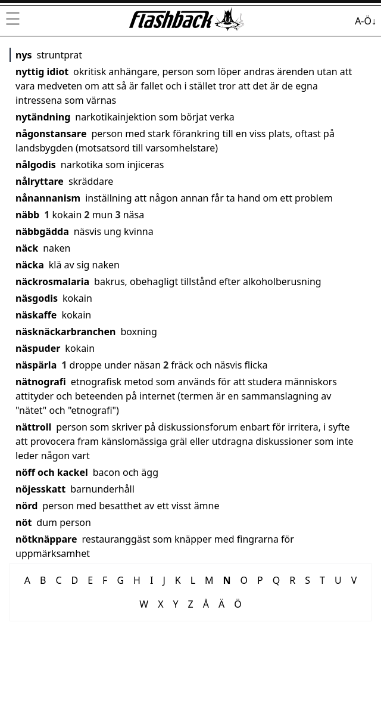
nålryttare (39, 181)
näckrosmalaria (52, 281)
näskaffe (36, 314)
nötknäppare (46, 539)
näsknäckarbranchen (65, 331)
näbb (27, 214)
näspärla (36, 365)
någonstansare (50, 133)
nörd (26, 505)
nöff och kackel (51, 472)
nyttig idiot (41, 71)
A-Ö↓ (365, 20)
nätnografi (40, 381)
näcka (29, 264)
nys (23, 54)
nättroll (33, 427)
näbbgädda (42, 231)
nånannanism (47, 198)
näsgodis (36, 298)
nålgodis (35, 164)
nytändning (42, 116)
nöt (23, 522)
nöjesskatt (40, 489)
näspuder (37, 348)
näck (26, 248)
